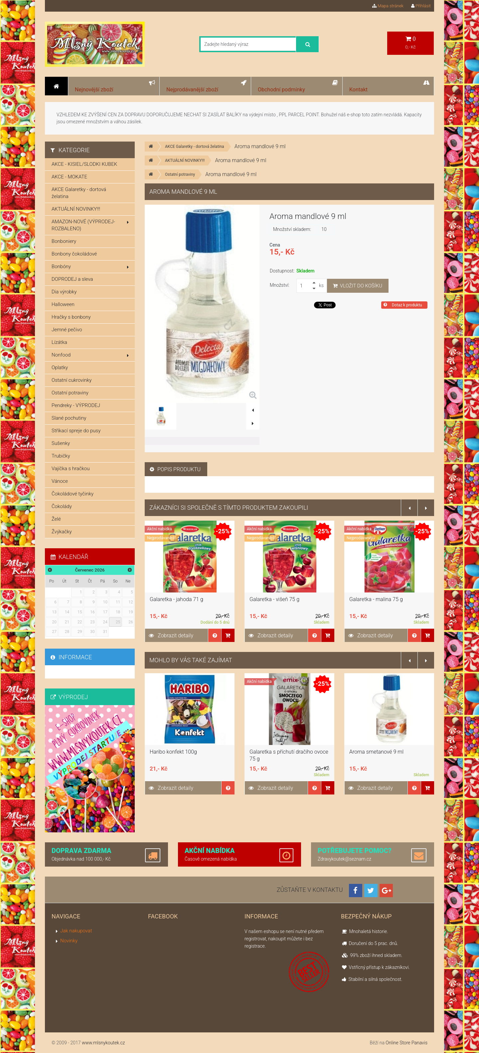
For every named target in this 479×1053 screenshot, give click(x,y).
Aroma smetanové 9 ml (376, 752)
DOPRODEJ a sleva (72, 279)
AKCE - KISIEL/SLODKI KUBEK (84, 164)
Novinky (69, 941)
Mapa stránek (387, 5)
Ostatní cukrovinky (72, 380)
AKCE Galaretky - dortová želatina (194, 146)
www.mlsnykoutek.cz (103, 1042)
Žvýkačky (62, 532)
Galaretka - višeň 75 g (274, 599)
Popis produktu (175, 469)
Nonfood (90, 355)
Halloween (63, 304)
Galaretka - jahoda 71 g (176, 599)
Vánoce (60, 481)
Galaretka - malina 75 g (376, 599)
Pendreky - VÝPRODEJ (76, 405)
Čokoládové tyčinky (72, 494)
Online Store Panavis (406, 1042)
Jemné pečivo (67, 330)
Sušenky (61, 443)
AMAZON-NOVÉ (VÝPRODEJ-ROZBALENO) (90, 225)
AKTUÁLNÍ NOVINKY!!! (185, 160)
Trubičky (61, 456)
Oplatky (60, 367)
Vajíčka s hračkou (70, 469)
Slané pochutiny (69, 418)
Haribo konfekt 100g (173, 752)
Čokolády (62, 506)
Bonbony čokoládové (74, 254)
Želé (56, 519)
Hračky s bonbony (71, 317)
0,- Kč (410, 43)
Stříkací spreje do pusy (76, 431)
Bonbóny (90, 266)
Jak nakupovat (76, 931)
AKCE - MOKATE (69, 177)
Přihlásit (421, 5)
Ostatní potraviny (180, 174)
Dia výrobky (64, 292)
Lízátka (59, 342)
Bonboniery (64, 241)
